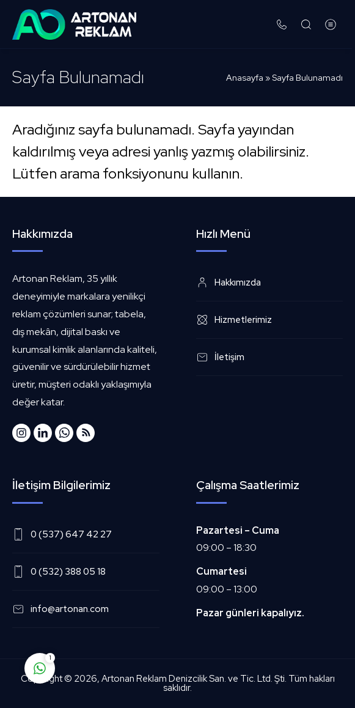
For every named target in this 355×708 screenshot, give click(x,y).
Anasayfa (244, 77)
